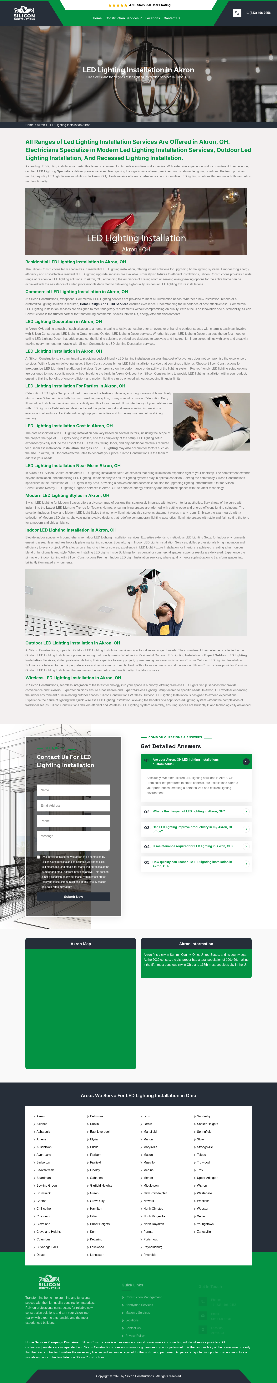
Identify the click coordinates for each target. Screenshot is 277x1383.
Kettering (96, 1239)
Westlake (203, 1201)
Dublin (94, 1124)
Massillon (150, 1162)
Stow (200, 1139)
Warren (202, 1185)
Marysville (150, 1147)
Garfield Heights (101, 1185)
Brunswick (44, 1193)
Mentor (148, 1177)
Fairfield (95, 1162)
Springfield (204, 1131)
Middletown (151, 1185)
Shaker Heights (207, 1124)
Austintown (44, 1147)
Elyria (94, 1139)
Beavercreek (45, 1170)
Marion (148, 1139)
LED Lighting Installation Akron (69, 125)
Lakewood (97, 1247)
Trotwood (203, 1162)
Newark (149, 1201)
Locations (152, 18)
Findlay (95, 1170)
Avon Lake (44, 1154)
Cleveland (43, 1224)
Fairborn (96, 1154)
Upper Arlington (207, 1177)
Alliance (42, 1124)
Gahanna (96, 1177)
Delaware (96, 1116)
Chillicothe (44, 1208)
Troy (200, 1170)
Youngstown (205, 1224)
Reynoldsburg (153, 1247)
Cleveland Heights (49, 1231)
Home (97, 18)
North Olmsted (153, 1208)
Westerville (204, 1193)
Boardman (44, 1177)
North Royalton (154, 1224)
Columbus (43, 1239)
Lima (147, 1116)
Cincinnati (43, 1216)
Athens (41, 1139)
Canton (42, 1201)
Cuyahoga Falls (47, 1247)
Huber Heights (100, 1224)
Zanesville (204, 1231)
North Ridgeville (154, 1216)
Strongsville (205, 1147)
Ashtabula (43, 1131)
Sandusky (203, 1116)
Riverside (150, 1254)
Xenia (201, 1216)
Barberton (43, 1162)
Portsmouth (151, 1239)
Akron (41, 125)
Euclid (94, 1147)
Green (94, 1193)
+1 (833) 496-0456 (258, 12)
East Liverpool (99, 1131)
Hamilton (96, 1208)
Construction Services (121, 18)
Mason (148, 1154)
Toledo (201, 1154)
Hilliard (94, 1216)
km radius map (80, 1006)
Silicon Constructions (139, 1376)
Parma (148, 1231)
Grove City (97, 1201)
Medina (149, 1170)
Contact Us (172, 18)
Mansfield (150, 1131)
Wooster (202, 1208)
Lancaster (96, 1254)
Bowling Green (47, 1185)
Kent (93, 1231)
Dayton (41, 1254)
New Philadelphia (155, 1193)
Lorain (148, 1124)
